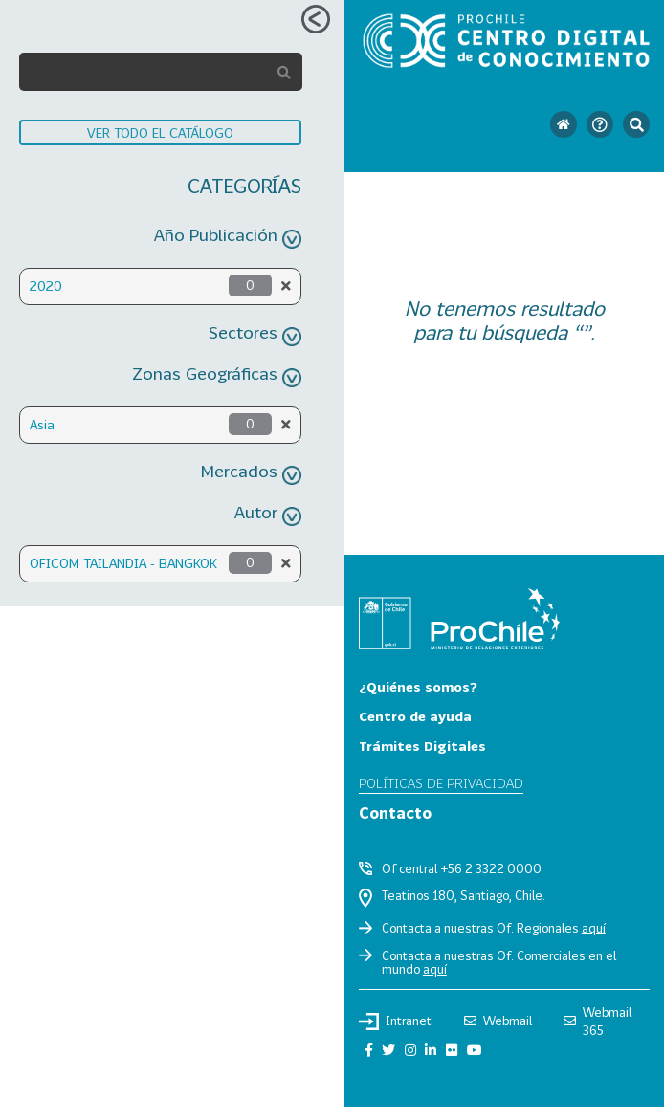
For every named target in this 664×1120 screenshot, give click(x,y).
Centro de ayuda (415, 716)
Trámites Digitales (422, 745)
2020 (46, 285)
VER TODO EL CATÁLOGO (160, 132)
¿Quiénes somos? (418, 686)
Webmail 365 (597, 1021)
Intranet (395, 1021)
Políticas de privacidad (441, 783)
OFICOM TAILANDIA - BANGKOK (123, 563)
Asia (42, 424)
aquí (594, 927)
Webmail (498, 1020)
